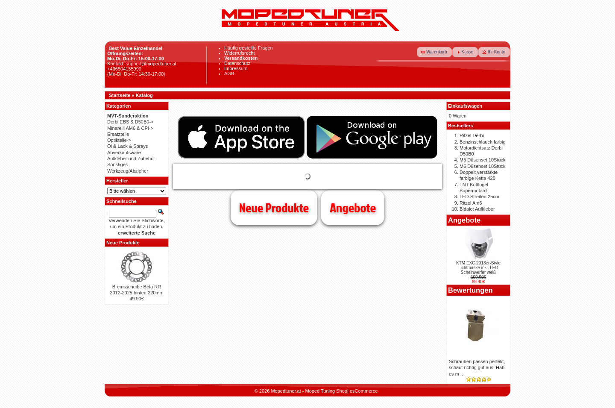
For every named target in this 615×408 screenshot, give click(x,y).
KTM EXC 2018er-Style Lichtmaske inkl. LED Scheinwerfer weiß (478, 268)
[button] (434, 52)
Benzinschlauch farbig (483, 141)
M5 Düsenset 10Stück (483, 159)
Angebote (353, 208)
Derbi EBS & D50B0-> (130, 121)
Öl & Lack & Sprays (127, 146)
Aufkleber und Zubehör (131, 158)
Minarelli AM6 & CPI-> (130, 128)
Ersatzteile (118, 134)
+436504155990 (124, 68)
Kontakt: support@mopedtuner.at (141, 63)
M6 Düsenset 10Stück (483, 166)
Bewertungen (470, 290)
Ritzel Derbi (472, 135)
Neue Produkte (274, 208)
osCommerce (364, 390)
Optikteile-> (119, 140)
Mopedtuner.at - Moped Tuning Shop (309, 390)
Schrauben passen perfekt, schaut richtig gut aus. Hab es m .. (477, 367)
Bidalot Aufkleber (477, 208)
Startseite (119, 95)
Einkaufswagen (465, 106)
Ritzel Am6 (471, 202)
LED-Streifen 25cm (479, 196)
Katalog (144, 95)
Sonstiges (117, 164)
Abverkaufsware (124, 152)
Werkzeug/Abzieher (127, 170)
